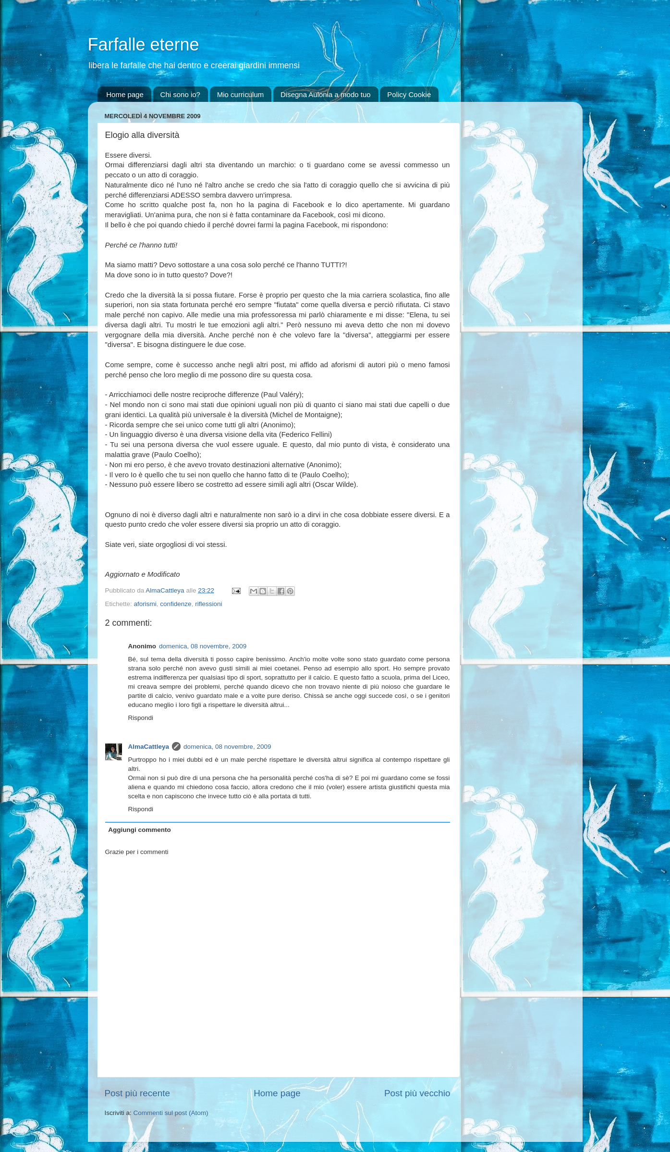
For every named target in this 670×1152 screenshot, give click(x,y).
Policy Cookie (409, 94)
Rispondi (141, 717)
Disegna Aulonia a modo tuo (325, 94)
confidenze (175, 603)
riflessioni (208, 603)
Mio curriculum (240, 94)
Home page (125, 94)
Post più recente (138, 1093)
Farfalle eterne (143, 44)
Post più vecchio (417, 1093)
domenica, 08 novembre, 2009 (202, 646)
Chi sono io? (180, 94)
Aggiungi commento (139, 829)
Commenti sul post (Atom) (171, 1112)
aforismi (145, 603)
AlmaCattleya (149, 746)
